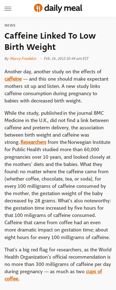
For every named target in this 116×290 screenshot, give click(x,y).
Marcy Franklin (23, 58)
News (9, 25)
